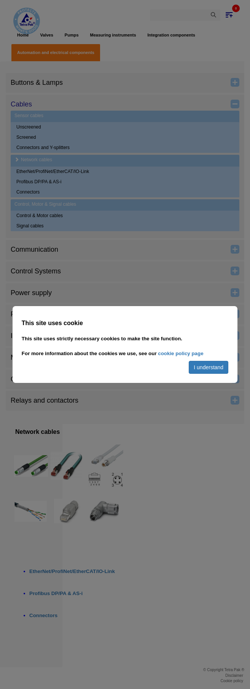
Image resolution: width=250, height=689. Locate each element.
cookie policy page (180, 353)
